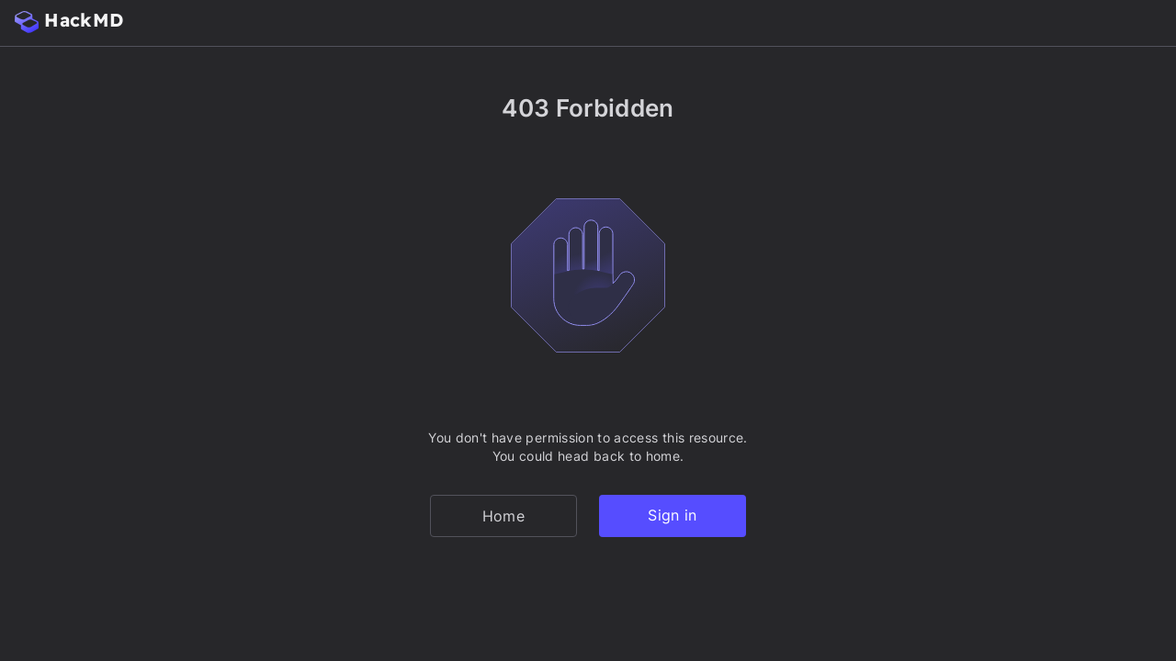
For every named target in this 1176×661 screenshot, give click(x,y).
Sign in (672, 515)
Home (503, 516)
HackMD (69, 20)
